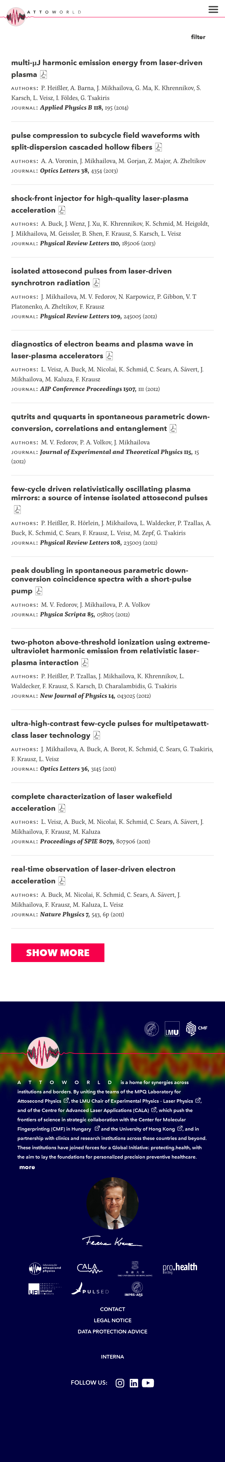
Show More (58, 952)
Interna (112, 1357)
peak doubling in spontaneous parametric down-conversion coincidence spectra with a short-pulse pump (101, 580)
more (27, 1167)
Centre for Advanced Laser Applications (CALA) (95, 1110)
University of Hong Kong (147, 1129)
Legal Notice (112, 1320)
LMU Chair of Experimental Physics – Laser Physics (136, 1101)
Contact (112, 1309)
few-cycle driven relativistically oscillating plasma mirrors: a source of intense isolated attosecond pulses (109, 493)
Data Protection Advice (112, 1331)
